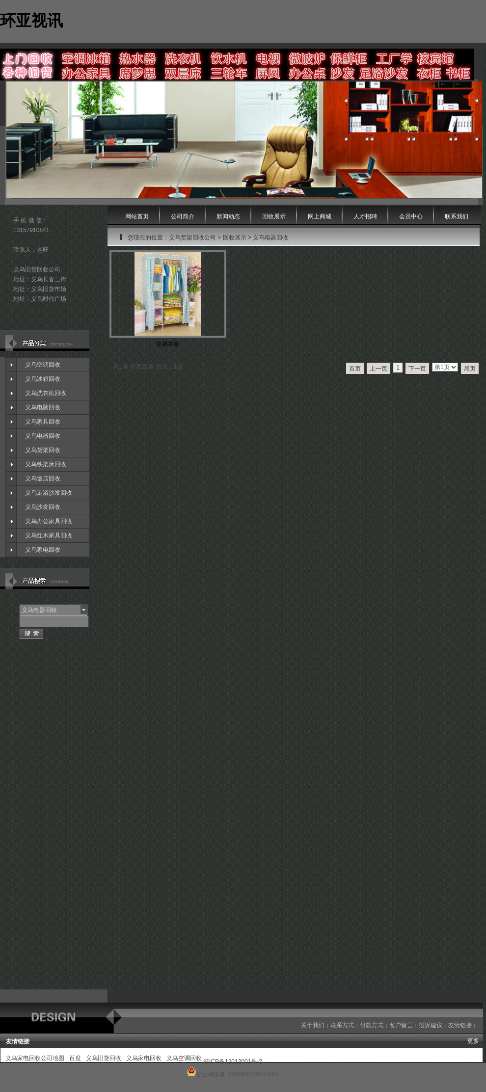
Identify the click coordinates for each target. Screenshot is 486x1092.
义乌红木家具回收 (48, 535)
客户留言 (401, 1025)
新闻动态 (228, 216)
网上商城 (319, 216)
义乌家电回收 (42, 549)
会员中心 (411, 216)
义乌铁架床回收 (45, 464)
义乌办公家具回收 (48, 521)
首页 (355, 368)
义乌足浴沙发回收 (48, 492)
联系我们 (456, 216)
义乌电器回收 (42, 435)
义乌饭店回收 (42, 478)
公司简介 (182, 216)
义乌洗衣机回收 (45, 393)
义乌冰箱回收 (42, 378)
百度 (75, 1058)
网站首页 (137, 216)
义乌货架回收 (42, 450)
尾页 (470, 368)
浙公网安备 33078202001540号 (237, 1074)
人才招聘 (365, 216)
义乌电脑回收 (42, 407)
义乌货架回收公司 (192, 237)
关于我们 (312, 1025)
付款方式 (371, 1025)
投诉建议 (430, 1025)
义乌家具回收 (42, 421)
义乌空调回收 (42, 364)
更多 (473, 1041)
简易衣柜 (168, 344)
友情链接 (460, 1025)
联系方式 (342, 1025)
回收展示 (234, 237)
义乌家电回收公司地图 (34, 1058)
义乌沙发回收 (42, 507)
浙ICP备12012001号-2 (232, 1061)
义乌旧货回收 (103, 1058)
